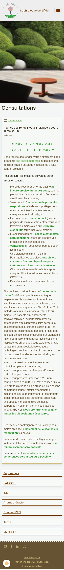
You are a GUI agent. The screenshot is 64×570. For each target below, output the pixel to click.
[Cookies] (6, 563)
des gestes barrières (28, 160)
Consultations (15, 121)
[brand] (25, 10)
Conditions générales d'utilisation (32, 562)
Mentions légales (32, 558)
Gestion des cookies (32, 566)
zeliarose (8, 135)
